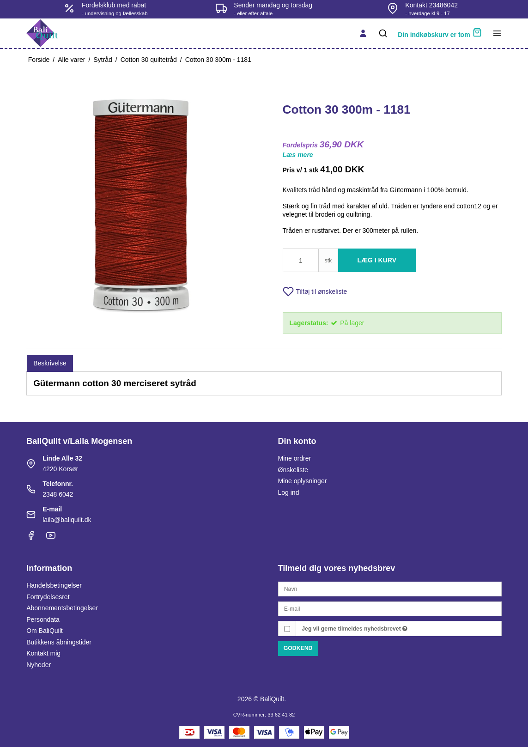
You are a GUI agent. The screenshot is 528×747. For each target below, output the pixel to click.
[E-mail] (390, 608)
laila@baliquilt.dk (66, 519)
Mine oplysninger (302, 481)
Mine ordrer (294, 458)
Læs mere (298, 154)
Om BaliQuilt (44, 630)
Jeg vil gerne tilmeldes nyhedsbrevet (354, 629)
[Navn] (390, 588)
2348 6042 (57, 494)
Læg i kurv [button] (377, 260)
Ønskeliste (293, 470)
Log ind (288, 492)
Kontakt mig (43, 653)
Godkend (298, 648)
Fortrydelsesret (47, 597)
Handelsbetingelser (54, 585)
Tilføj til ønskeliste (315, 291)
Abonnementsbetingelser (62, 608)
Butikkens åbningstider (58, 642)
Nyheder (38, 664)
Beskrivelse (50, 363)
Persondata (43, 619)
